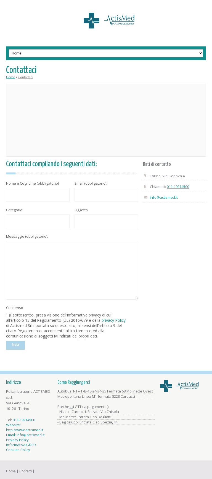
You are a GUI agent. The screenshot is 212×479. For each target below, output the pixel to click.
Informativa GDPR (21, 444)
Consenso (14, 307)
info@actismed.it (164, 197)
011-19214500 (178, 186)
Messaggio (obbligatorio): (27, 236)
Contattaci (25, 77)
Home (10, 77)
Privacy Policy (17, 439)
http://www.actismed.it (24, 429)
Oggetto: (82, 209)
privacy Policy (114, 320)
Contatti (25, 471)
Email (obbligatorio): (91, 183)
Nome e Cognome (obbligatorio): (33, 183)
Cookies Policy (18, 449)
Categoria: (14, 209)
